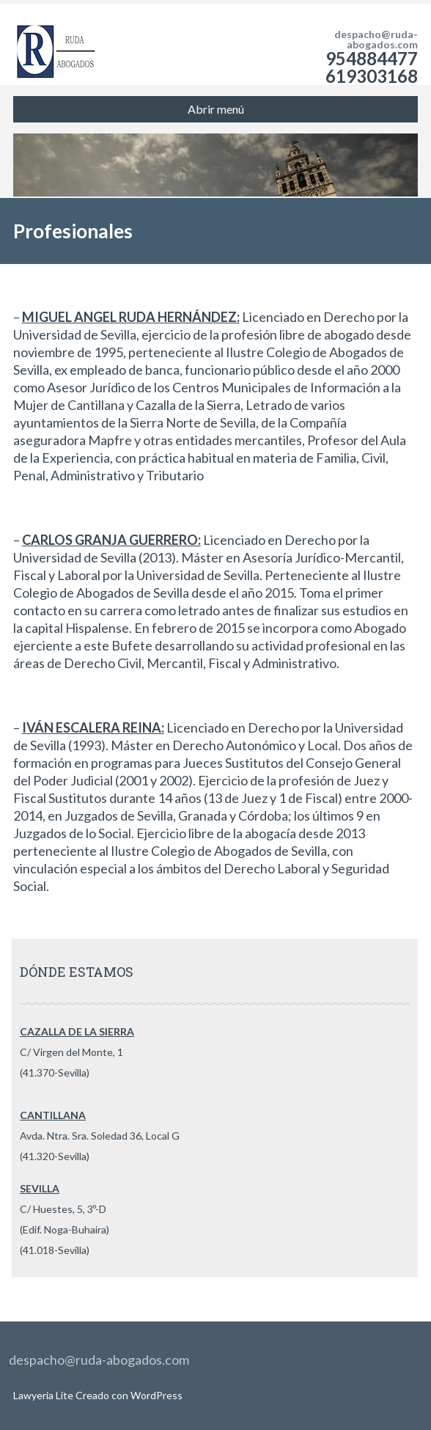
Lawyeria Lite (44, 1395)
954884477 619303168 (371, 67)
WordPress (155, 1395)
